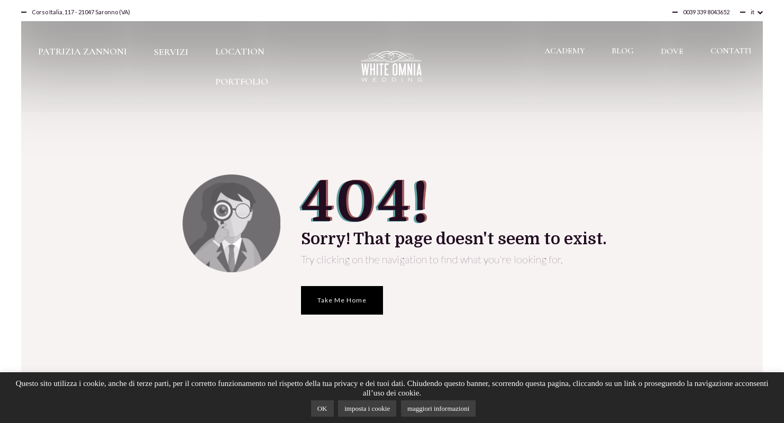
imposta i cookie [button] (367, 408)
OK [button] (322, 408)
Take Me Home (342, 300)
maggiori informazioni (438, 408)
